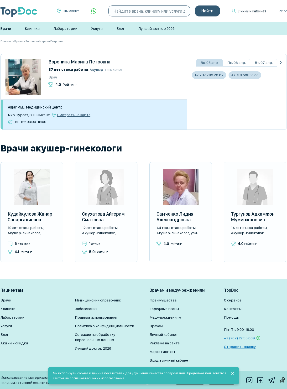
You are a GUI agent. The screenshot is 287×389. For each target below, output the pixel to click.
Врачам (156, 326)
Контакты (232, 308)
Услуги (97, 28)
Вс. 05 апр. (210, 62)
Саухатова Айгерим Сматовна (103, 217)
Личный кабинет (252, 11)
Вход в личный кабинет (170, 360)
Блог (120, 28)
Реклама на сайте (165, 343)
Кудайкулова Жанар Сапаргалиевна (30, 217)
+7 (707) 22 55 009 (239, 338)
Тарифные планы (164, 308)
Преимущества (163, 300)
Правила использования (96, 317)
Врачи (5, 28)
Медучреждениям (165, 317)
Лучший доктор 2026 (156, 28)
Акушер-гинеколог (106, 69)
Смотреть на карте (73, 115)
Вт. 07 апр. (264, 62)
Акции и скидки (14, 343)
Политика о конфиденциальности (104, 326)
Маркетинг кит (163, 351)
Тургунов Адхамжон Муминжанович (253, 217)
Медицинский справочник (98, 300)
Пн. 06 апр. (236, 62)
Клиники (32, 28)
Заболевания (86, 308)
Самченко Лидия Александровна (175, 217)
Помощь (231, 317)
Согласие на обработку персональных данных (95, 337)
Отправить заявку (240, 346)
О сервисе (232, 300)
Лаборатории (65, 28)
